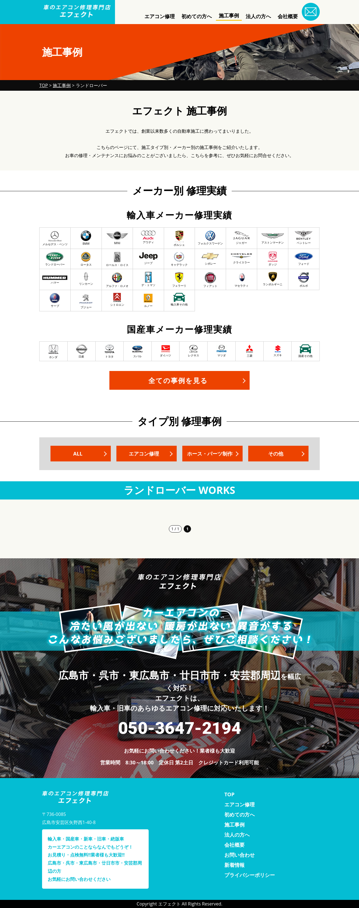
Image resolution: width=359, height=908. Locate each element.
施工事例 (229, 15)
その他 (275, 453)
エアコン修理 (159, 16)
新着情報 (234, 865)
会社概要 (288, 16)
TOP (229, 794)
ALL (77, 453)
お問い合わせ (239, 854)
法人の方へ (258, 16)
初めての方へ (196, 16)
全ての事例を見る (178, 380)
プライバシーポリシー (249, 875)
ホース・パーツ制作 (210, 453)
